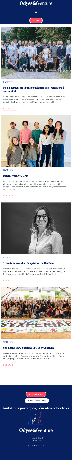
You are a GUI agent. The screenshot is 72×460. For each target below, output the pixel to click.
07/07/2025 (8, 257)
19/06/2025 (8, 342)
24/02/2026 (8, 82)
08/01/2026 (8, 170)
